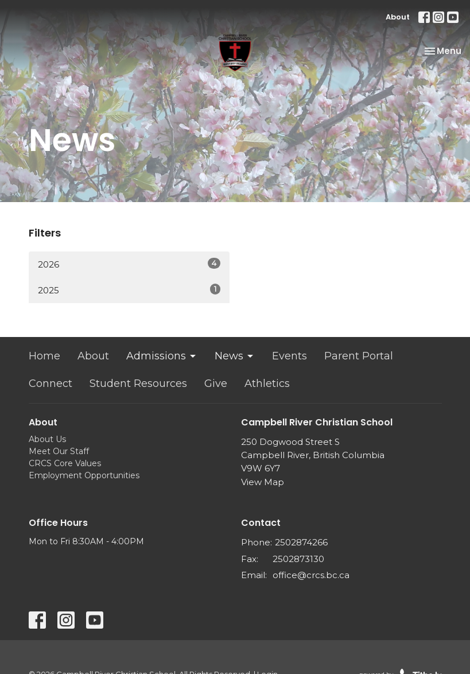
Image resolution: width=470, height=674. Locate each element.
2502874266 (301, 542)
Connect (50, 383)
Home (44, 356)
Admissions (161, 356)
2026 (129, 264)
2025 (129, 290)
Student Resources (138, 383)
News (235, 356)
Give (215, 383)
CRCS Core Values (65, 463)
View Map (262, 482)
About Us (47, 439)
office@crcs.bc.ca (311, 575)
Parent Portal (358, 356)
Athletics (267, 383)
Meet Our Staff (59, 451)
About (398, 16)
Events (289, 356)
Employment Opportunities (84, 475)
